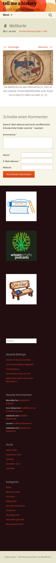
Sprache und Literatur (15, 505)
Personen (10, 496)
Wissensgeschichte (14, 524)
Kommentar (10, 134)
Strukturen (11, 510)
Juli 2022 (10, 459)
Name (7, 154)
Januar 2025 (11, 450)
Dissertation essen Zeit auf (18, 373)
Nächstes (45, 46)
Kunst (8, 487)
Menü (6, 15)
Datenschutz (10, 557)
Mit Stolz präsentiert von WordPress (35, 557)
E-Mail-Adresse (11, 161)
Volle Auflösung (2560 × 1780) (34, 31)
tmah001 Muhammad (22, 423)
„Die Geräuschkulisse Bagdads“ (20, 364)
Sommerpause (12, 369)
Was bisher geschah (15, 519)
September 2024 (13, 454)
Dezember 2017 (13, 463)
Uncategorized (12, 515)
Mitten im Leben (13, 492)
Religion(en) (11, 501)
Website (7, 167)
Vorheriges (11, 46)
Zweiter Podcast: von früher (18, 359)
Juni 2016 (10, 468)
